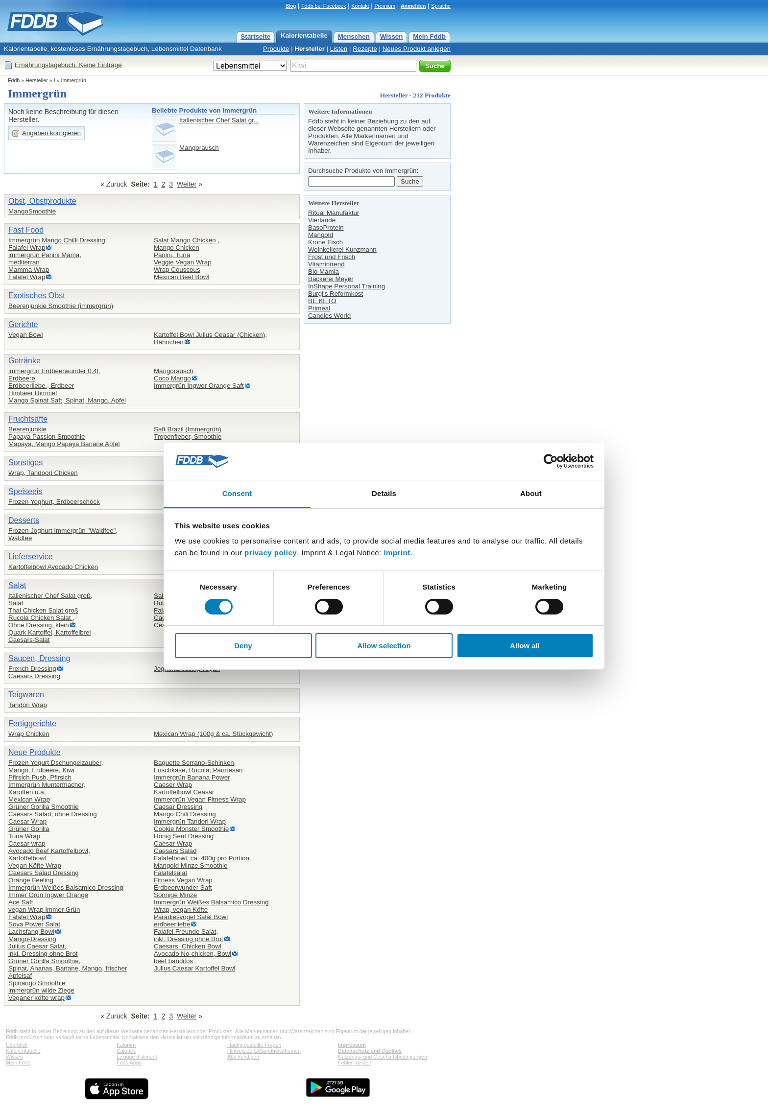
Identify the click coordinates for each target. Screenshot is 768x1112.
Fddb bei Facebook (323, 6)
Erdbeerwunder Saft (183, 887)
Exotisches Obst (36, 295)
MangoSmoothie (32, 211)
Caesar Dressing (178, 806)
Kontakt (360, 6)
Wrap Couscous (177, 269)
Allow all (525, 645)
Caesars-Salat (28, 639)
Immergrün (73, 80)
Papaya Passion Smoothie (46, 436)
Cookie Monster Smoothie (191, 828)
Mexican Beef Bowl (181, 277)
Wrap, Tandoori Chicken (43, 472)
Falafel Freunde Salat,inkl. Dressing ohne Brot (188, 935)
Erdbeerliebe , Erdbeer (41, 385)
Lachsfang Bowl (31, 931)
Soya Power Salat (34, 924)
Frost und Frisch (331, 256)
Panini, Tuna (172, 255)
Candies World (329, 315)
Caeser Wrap (173, 784)
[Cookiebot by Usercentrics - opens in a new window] (551, 461)
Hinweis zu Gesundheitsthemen (264, 1051)
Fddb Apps (129, 1062)
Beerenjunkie (27, 429)
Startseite (255, 36)
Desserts (23, 520)
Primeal (319, 308)
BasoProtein (326, 227)
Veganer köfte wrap (36, 997)
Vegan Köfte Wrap (34, 865)
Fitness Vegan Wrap (183, 880)
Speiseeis (25, 491)
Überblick (16, 1045)
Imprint (397, 552)
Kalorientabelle (304, 35)
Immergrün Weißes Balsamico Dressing (65, 887)
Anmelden (413, 6)
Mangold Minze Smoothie (190, 865)
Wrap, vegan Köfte (181, 909)
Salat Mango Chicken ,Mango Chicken (186, 244)
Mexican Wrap (29, 799)
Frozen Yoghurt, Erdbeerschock (54, 501)
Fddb (14, 80)
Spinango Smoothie (36, 983)
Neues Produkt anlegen (417, 48)
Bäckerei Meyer (331, 279)
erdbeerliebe (172, 924)
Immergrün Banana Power (192, 777)
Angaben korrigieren (51, 133)
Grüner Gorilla (28, 828)
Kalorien (126, 1045)
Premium (384, 6)
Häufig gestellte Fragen (254, 1045)
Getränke (24, 360)
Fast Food (26, 230)
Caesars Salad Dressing (43, 872)
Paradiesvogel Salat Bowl (191, 917)
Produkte (276, 48)
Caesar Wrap (27, 821)
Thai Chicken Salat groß (43, 610)
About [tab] (531, 493)
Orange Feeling (30, 880)
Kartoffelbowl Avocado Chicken (53, 566)
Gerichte (23, 324)
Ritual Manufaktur (333, 212)
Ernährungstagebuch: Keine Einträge (68, 65)
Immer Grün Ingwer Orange (48, 895)
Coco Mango (172, 378)
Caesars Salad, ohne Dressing (52, 814)
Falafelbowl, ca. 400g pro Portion (201, 858)
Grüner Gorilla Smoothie (43, 806)
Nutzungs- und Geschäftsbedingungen (382, 1057)
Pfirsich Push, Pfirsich (40, 777)
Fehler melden (354, 1062)
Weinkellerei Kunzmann (342, 249)
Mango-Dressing (32, 939)
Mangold (320, 234)
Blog (291, 6)
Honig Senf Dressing (184, 836)
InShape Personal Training (346, 286)
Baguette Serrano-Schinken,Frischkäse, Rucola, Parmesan (198, 766)
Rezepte (365, 48)
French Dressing (32, 668)
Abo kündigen (243, 1057)
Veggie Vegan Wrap (183, 262)
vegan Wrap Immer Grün (44, 909)
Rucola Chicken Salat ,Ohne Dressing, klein (41, 621)
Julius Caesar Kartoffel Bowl (194, 968)
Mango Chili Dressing (185, 814)
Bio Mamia (323, 271)
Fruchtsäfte (28, 419)
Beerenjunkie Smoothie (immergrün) (60, 305)
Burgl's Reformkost (335, 293)
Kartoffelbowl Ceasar (184, 792)
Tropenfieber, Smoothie (187, 436)
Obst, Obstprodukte (42, 201)
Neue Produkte (34, 752)
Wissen (391, 36)
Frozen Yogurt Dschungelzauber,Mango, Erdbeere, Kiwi (55, 766)
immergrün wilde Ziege (41, 990)
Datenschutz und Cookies (370, 1051)
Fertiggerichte (32, 723)
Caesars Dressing (34, 676)
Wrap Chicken (28, 733)
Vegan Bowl (25, 334)
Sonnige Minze (175, 895)
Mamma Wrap (28, 269)
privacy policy (270, 552)
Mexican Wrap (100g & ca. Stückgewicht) (213, 733)
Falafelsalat (170, 872)
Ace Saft (20, 902)
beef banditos (173, 961)
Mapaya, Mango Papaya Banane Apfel (64, 444)
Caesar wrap (27, 843)
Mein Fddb (429, 36)
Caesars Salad (175, 850)
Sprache (441, 6)
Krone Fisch (325, 242)
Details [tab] (384, 493)
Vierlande (322, 220)
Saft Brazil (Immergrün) (187, 429)
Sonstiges (25, 462)
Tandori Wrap (27, 705)
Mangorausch (199, 147)
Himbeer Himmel (32, 393)
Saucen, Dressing (39, 658)
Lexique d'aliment (137, 1057)
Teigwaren (26, 694)
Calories (126, 1051)
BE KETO (322, 301)
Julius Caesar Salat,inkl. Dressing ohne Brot (43, 950)
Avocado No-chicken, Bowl (192, 953)
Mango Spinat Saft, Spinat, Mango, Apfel (67, 400)
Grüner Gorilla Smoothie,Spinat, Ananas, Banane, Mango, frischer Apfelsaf (67, 968)
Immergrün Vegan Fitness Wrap (200, 799)
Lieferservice (30, 556)
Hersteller (309, 48)
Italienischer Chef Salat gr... (219, 120)
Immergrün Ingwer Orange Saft (199, 385)
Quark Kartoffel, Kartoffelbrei (49, 632)
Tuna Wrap (24, 836)
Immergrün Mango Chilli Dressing (56, 240)
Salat (17, 585)
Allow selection (383, 645)
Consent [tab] (237, 493)
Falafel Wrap (26, 247)
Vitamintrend (326, 264)
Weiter (186, 184)
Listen (339, 48)
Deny (243, 645)
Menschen (354, 36)
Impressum (352, 1045)
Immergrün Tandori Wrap (190, 821)
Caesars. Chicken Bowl (187, 946)
